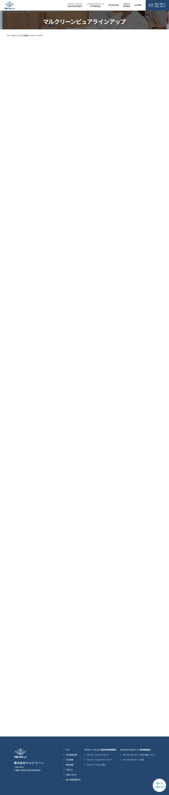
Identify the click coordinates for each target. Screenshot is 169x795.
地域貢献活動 (71, 755)
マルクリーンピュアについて (98, 755)
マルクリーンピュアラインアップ (99, 760)
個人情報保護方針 (73, 780)
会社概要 (69, 760)
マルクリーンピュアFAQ (96, 765)
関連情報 (69, 765)
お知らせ (69, 770)
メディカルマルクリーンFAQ (133, 760)
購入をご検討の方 (159, 785)
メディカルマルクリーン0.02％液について (138, 755)
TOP (67, 750)
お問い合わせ (71, 775)
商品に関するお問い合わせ (157, 5)
